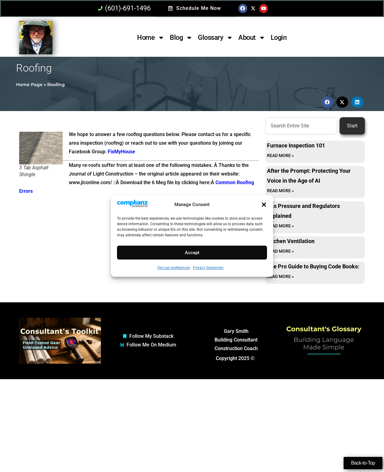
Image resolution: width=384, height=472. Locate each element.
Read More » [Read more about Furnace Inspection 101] (280, 155)
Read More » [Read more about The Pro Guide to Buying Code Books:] (280, 276)
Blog (181, 37)
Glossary (215, 37)
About (251, 37)
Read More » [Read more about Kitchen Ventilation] (280, 251)
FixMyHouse (121, 152)
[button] (264, 205)
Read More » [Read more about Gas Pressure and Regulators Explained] (280, 225)
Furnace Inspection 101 (296, 145)
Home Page (29, 84)
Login (279, 37)
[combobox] (301, 126)
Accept (192, 252)
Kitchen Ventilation (291, 241)
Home (151, 37)
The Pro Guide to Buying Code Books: (313, 266)
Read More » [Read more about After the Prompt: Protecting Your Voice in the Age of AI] (280, 190)
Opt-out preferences (173, 268)
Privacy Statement (208, 268)
